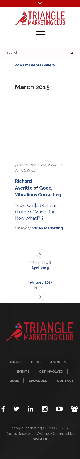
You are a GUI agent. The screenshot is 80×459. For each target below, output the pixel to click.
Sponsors (38, 381)
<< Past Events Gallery (35, 65)
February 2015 (40, 282)
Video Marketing (47, 228)
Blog (36, 362)
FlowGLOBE (40, 439)
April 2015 (40, 268)
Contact (65, 381)
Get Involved (51, 371)
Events (23, 371)
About (15, 362)
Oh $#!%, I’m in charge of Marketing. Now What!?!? (36, 212)
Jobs (14, 381)
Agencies (58, 362)
